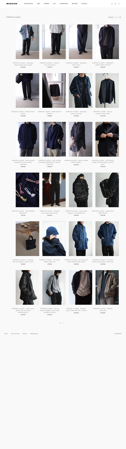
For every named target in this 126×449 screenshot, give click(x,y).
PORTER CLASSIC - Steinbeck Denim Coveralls (27, 164)
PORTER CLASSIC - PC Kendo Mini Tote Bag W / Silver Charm (63, 316)
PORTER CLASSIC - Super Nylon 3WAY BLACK (28, 316)
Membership (34, 442)
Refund (25, 442)
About (6, 442)
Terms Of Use (15, 442)
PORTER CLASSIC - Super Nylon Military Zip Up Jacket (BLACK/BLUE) (98, 367)
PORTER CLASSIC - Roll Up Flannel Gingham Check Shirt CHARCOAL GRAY (27, 418)
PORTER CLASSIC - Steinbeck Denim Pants (98, 65)
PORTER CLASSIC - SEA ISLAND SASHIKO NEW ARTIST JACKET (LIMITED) (27, 216)
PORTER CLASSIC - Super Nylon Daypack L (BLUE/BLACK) (98, 267)
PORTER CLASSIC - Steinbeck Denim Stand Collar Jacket (27, 65)
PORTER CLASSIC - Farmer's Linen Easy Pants (63, 65)
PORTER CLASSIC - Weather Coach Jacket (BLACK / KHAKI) (63, 418)
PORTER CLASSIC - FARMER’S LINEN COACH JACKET (27, 114)
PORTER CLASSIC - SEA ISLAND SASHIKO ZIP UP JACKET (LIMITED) (98, 165)
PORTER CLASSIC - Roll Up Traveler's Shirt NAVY (63, 164)
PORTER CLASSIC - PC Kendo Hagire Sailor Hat (98, 316)
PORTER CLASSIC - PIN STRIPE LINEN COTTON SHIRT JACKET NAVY (98, 216)
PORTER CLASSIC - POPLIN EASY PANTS (63, 114)
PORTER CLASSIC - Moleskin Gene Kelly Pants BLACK (63, 267)
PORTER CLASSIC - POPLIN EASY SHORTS (98, 114)
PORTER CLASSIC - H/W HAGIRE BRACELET (27, 267)
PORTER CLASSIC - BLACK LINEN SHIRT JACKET (63, 215)
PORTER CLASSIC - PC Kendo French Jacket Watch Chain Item (63, 366)
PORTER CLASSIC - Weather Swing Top (98, 418)
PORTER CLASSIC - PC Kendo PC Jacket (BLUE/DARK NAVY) (27, 366)
